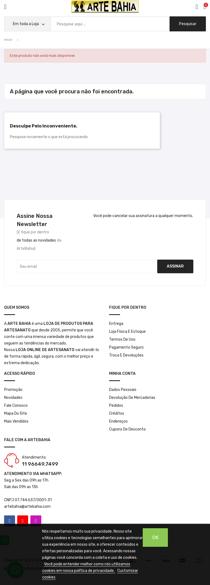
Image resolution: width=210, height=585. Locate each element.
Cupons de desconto (127, 429)
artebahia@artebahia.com (27, 506)
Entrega (116, 323)
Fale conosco (16, 405)
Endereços (118, 421)
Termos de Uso (122, 339)
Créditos (116, 413)
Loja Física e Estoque (127, 331)
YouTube (22, 520)
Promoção (13, 389)
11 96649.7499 (40, 464)
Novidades (13, 397)
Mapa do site (15, 413)
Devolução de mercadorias (132, 397)
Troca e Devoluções (126, 355)
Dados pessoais (122, 389)
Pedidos (116, 405)
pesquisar (187, 24)
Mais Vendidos (16, 421)
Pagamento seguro (126, 347)
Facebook (9, 520)
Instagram (35, 520)
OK (155, 537)
